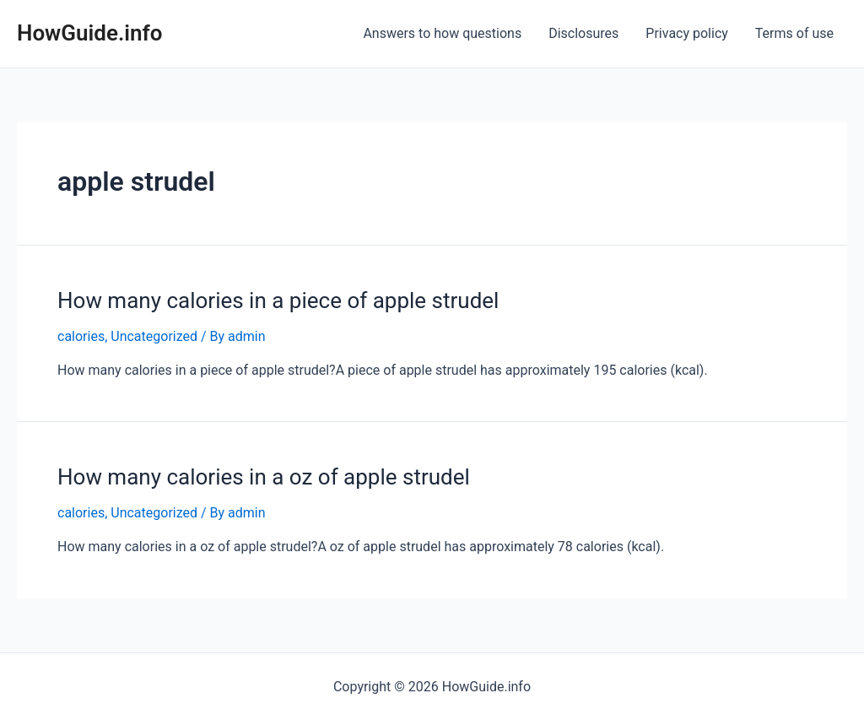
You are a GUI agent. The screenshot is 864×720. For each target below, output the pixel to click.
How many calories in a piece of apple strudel (278, 300)
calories (81, 336)
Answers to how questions (442, 33)
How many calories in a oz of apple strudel (263, 477)
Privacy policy (686, 33)
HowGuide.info (90, 33)
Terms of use (794, 33)
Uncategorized (154, 336)
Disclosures (583, 33)
